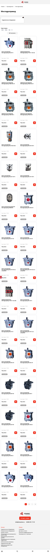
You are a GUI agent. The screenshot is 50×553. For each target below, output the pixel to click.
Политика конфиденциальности (26, 532)
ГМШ (2, 29)
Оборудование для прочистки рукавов (7, 537)
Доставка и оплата (23, 530)
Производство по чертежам (25, 534)
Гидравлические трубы (6, 543)
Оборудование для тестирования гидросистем (8, 540)
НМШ (6, 29)
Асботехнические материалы (7, 541)
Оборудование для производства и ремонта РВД (8, 535)
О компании (21, 529)
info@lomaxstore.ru (20, 522)
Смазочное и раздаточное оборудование (6, 546)
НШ (9, 29)
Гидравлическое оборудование (7, 529)
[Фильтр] (1, 277)
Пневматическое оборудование (8, 530)
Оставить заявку (25, 518)
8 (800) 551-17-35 (30, 522)
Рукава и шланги (4, 532)
